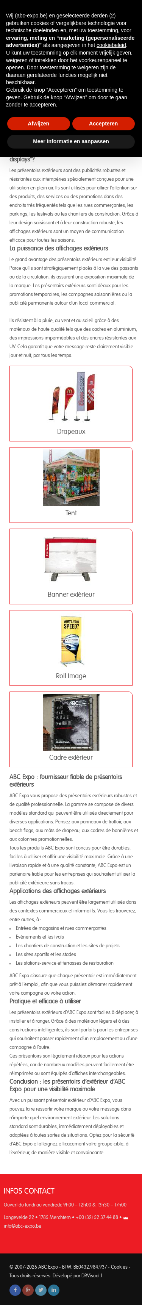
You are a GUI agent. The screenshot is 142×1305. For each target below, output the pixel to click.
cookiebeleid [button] (111, 45)
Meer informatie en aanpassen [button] (71, 141)
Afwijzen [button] (38, 123)
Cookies (119, 1267)
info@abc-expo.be (22, 1226)
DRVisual (90, 1276)
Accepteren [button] (103, 123)
